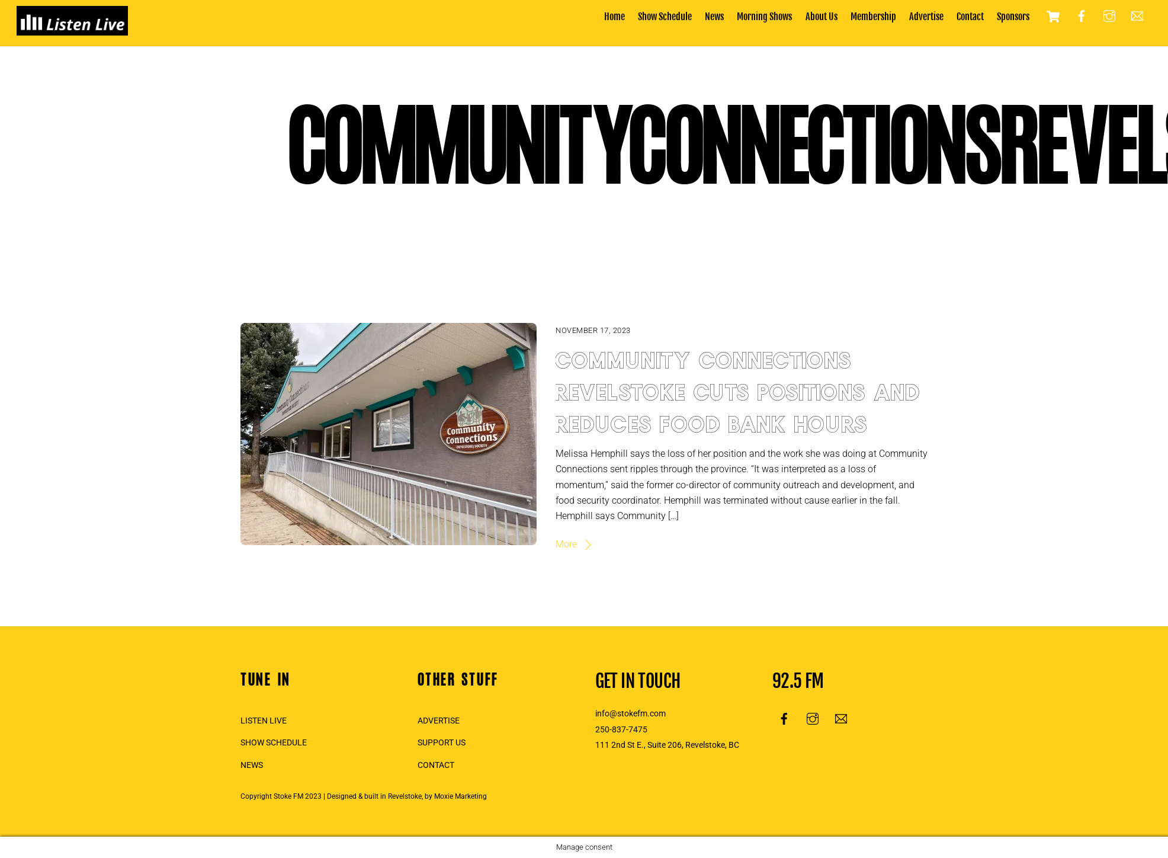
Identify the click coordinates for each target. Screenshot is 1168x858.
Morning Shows (764, 17)
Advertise (926, 17)
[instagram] (1109, 16)
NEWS (251, 765)
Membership (873, 17)
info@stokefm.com (630, 714)
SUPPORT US (442, 743)
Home (614, 17)
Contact (970, 17)
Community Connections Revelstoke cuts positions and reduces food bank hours (739, 388)
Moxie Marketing (460, 796)
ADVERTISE (439, 721)
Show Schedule (665, 17)
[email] (1137, 16)
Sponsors (1013, 17)
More (566, 544)
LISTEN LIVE (263, 721)
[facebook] (1081, 16)
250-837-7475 (621, 730)
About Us (822, 17)
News (714, 17)
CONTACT (436, 765)
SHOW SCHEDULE (273, 743)
